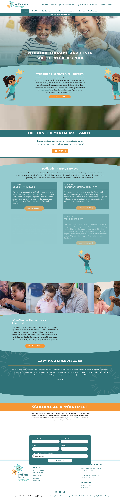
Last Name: (65, 458)
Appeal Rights (72, 496)
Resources (71, 11)
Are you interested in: (42, 472)
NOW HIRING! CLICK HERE (60, 14)
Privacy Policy (54, 496)
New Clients (59, 11)
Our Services (46, 11)
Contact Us (92, 11)
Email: (63, 465)
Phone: (35, 465)
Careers (82, 11)
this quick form (47, 90)
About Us (34, 11)
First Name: (37, 458)
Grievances (63, 496)
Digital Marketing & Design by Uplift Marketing (93, 496)
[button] (2, 376)
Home (25, 11)
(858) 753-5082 (72, 417)
